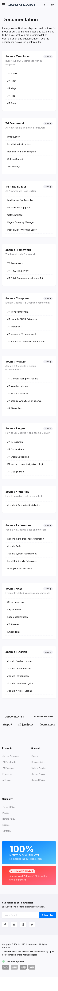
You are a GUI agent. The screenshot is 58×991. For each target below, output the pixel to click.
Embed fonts (14, 631)
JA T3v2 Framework (18, 270)
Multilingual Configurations (21, 200)
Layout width (14, 609)
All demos (6, 780)
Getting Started (15, 159)
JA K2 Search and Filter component (26, 341)
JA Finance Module (17, 393)
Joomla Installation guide (20, 683)
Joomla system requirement (22, 553)
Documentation (38, 762)
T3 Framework (15, 263)
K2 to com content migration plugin (25, 464)
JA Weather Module (17, 386)
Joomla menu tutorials (19, 668)
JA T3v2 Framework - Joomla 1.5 (25, 278)
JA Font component (17, 311)
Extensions (7, 774)
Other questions (15, 602)
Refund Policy (8, 819)
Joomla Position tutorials (20, 661)
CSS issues (13, 624)
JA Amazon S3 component (21, 334)
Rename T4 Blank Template (21, 151)
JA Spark (12, 73)
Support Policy (38, 780)
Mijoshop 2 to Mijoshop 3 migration (25, 538)
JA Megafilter (14, 326)
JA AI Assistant (15, 442)
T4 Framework (9, 768)
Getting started (14, 215)
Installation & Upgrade (18, 207)
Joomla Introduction (18, 676)
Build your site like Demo (20, 568)
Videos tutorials (39, 768)
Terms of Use (8, 807)
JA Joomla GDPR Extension (22, 319)
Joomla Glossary (39, 774)
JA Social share (15, 449)
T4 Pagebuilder (9, 762)
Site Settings (13, 166)
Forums (35, 756)
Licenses (6, 825)
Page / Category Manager (20, 222)
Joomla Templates (10, 756)
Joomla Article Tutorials (19, 690)
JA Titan (11, 81)
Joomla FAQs (14, 546)
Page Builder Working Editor (22, 229)
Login (51, 4)
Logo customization (17, 617)
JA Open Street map (18, 456)
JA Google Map (15, 471)
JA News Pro (14, 408)
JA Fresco (12, 103)
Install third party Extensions (22, 561)
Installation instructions (19, 144)
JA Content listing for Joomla (22, 378)
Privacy (5, 813)
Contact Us (7, 831)
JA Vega (11, 88)
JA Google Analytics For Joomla (24, 401)
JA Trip (11, 95)
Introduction (13, 136)
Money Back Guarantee (29, 852)
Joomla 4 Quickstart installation (23, 505)
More (48, 57)
